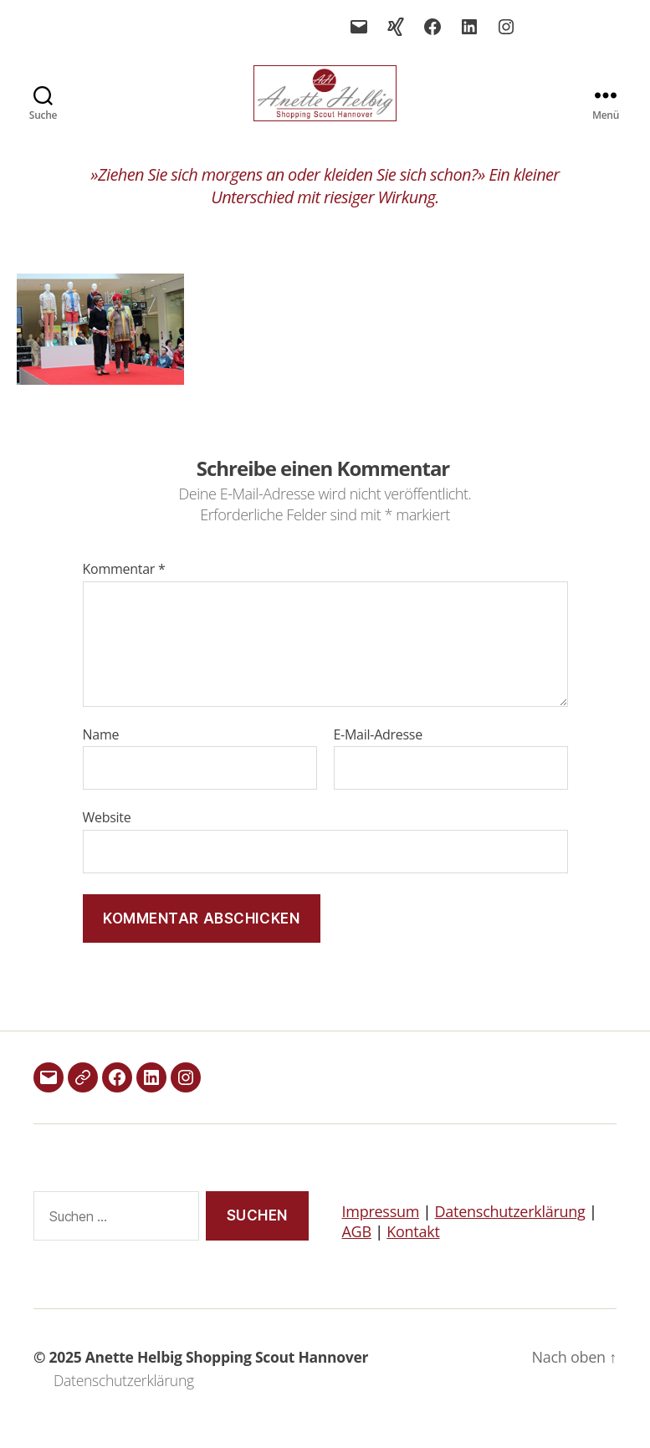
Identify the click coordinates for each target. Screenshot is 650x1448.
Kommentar (124, 588)
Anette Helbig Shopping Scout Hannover (226, 1377)
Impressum (381, 1231)
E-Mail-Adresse (378, 754)
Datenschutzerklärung (510, 1231)
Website (107, 837)
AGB (356, 1251)
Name (101, 754)
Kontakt (412, 1251)
